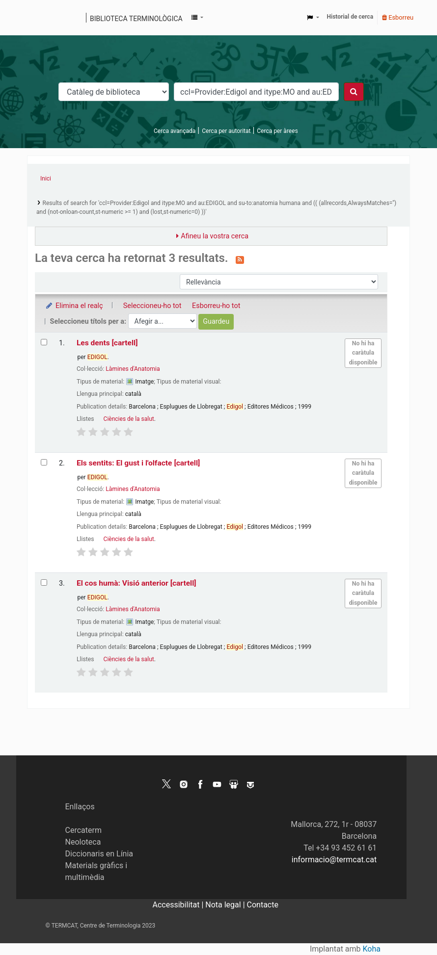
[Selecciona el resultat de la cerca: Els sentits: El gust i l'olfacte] (44, 462)
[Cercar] (354, 91)
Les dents (107, 342)
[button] (197, 17)
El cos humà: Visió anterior (136, 583)
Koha (372, 949)
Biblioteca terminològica (136, 19)
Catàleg (38, 17)
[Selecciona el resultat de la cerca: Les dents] (44, 342)
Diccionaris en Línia (99, 853)
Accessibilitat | (179, 904)
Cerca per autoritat (226, 131)
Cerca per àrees (277, 131)
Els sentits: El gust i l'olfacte (138, 463)
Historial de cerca (350, 16)
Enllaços (80, 806)
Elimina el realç (74, 306)
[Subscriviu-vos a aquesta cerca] (239, 259)
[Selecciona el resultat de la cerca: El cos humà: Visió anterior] (44, 582)
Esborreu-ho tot (216, 306)
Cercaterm (83, 830)
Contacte (262, 904)
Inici (45, 178)
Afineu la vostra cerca (214, 236)
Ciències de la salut (129, 418)
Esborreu (397, 17)
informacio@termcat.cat (334, 859)
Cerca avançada (174, 131)
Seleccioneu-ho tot (152, 306)
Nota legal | (225, 904)
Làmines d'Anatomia (133, 368)
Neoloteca (83, 842)
